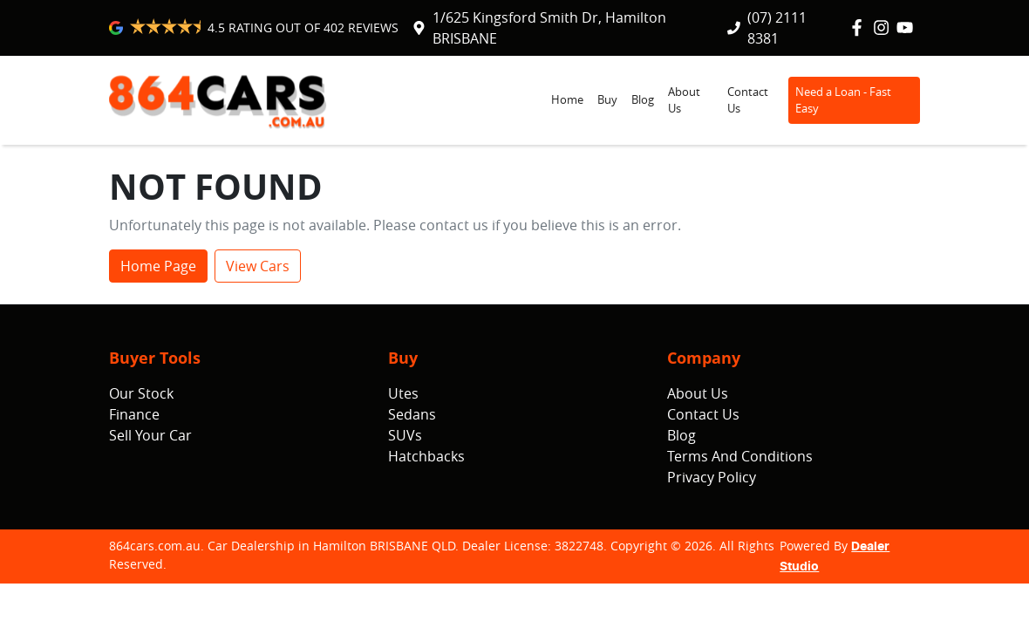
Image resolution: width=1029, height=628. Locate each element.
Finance (134, 414)
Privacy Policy (711, 477)
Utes (403, 393)
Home (567, 99)
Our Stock (141, 393)
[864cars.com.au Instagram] (884, 27)
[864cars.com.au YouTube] (908, 27)
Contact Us (747, 100)
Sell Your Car (150, 435)
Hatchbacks (426, 456)
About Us (684, 100)
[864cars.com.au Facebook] (860, 27)
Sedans (412, 414)
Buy (607, 99)
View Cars (258, 266)
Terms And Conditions (740, 456)
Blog (642, 99)
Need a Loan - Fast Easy (843, 100)
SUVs (405, 435)
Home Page (158, 266)
